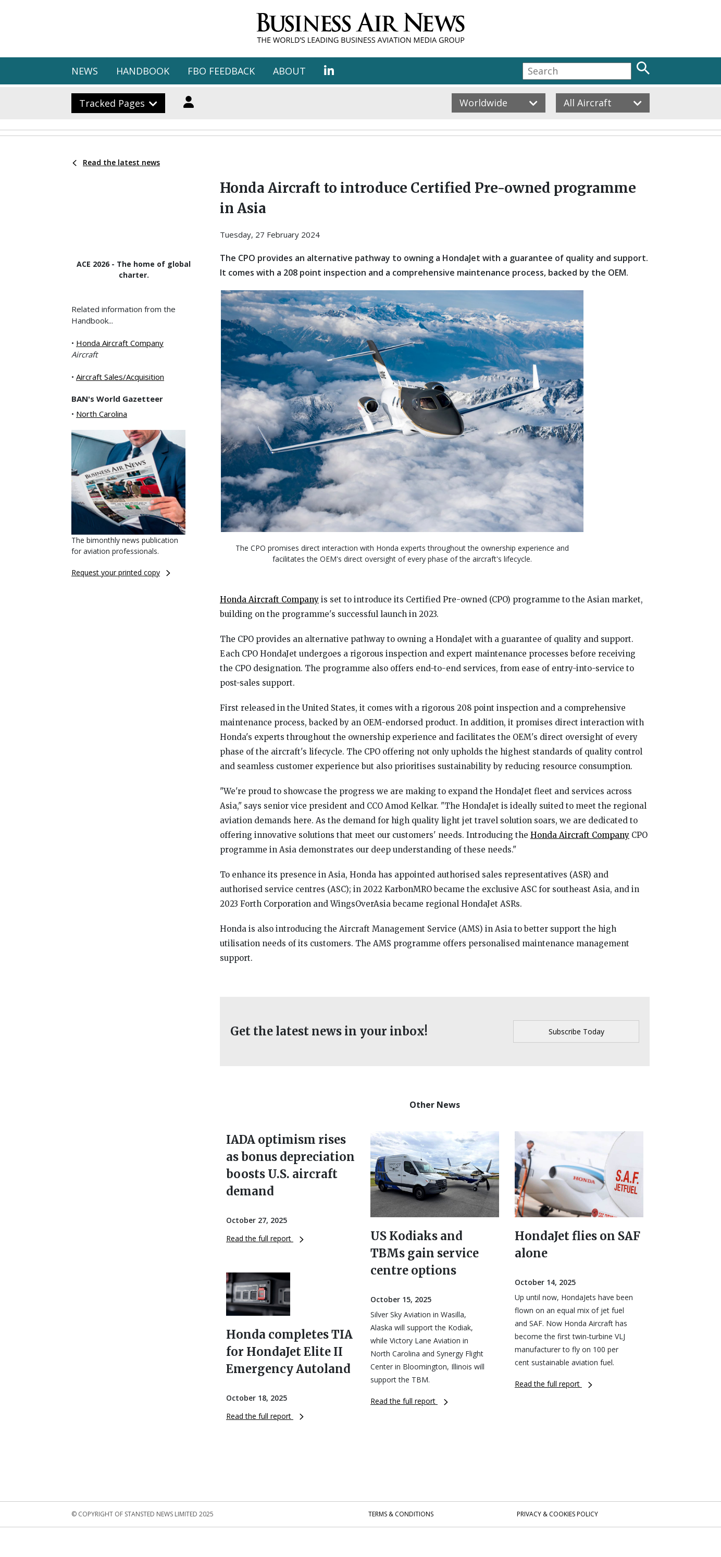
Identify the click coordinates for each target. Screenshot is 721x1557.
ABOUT (289, 71)
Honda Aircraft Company (120, 343)
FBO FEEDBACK (221, 71)
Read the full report (265, 1238)
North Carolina (101, 414)
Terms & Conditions (400, 1514)
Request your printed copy (120, 572)
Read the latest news (116, 162)
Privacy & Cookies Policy (557, 1514)
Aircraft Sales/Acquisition (120, 377)
